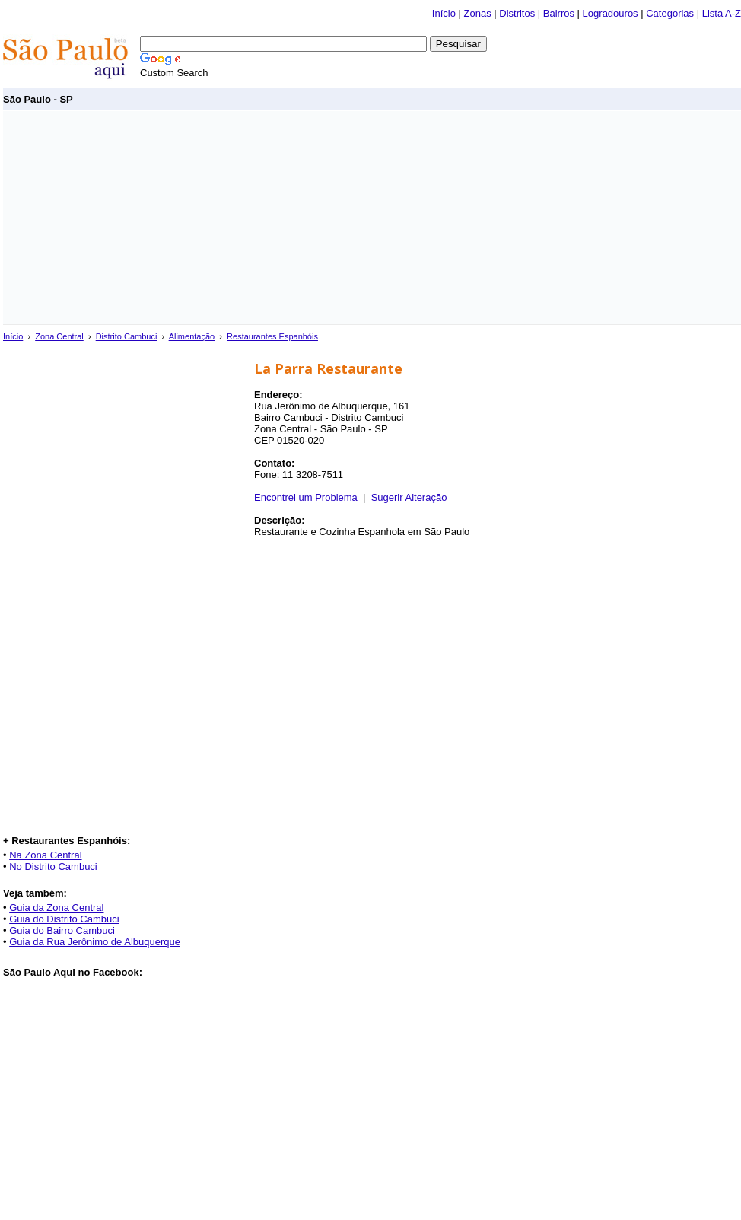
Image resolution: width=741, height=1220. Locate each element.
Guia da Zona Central (56, 907)
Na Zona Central (45, 855)
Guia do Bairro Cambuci (62, 930)
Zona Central (59, 336)
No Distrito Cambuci (53, 866)
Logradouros (610, 13)
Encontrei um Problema (306, 497)
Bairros (558, 13)
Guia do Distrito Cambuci (64, 919)
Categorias (670, 13)
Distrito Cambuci (126, 336)
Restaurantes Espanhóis (272, 336)
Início (444, 13)
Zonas (477, 13)
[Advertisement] (268, 217)
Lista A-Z (721, 13)
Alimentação (192, 336)
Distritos (517, 13)
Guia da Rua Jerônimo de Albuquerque (94, 942)
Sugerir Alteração (409, 497)
